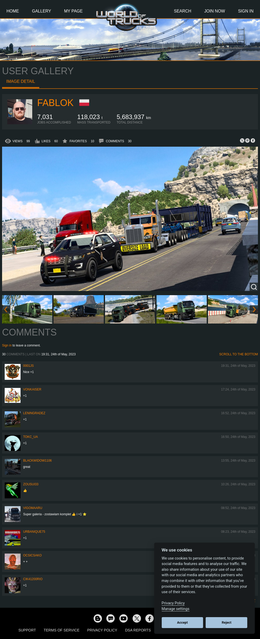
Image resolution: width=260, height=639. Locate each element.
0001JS (28, 366)
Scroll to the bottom (238, 354)
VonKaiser (32, 389)
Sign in (7, 345)
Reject (226, 622)
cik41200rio (33, 579)
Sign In (246, 11)
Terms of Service (61, 630)
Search (182, 11)
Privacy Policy (102, 630)
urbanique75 (34, 531)
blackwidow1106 (37, 460)
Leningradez (34, 413)
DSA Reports (138, 630)
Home (12, 11)
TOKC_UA (30, 437)
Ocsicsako (32, 555)
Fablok (55, 102)
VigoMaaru (32, 508)
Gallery (41, 11)
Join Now (214, 11)
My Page (73, 11)
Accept (182, 622)
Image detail (20, 81)
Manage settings (176, 609)
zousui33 (30, 484)
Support (27, 630)
